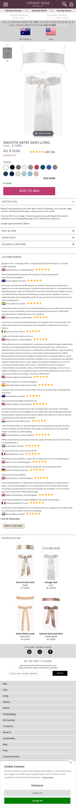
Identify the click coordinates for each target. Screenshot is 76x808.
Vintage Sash (51, 582)
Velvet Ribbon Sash (25, 633)
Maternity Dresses (13, 10)
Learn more (47, 777)
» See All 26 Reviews (10, 518)
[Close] (62, 25)
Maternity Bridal (39, 10)
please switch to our (35, 25)
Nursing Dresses (64, 10)
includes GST (9, 155)
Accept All (37, 801)
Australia (25, 39)
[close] (70, 762)
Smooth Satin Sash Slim (50, 633)
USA (50, 39)
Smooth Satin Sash (25, 582)
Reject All (37, 793)
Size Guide (49, 177)
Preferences (37, 785)
